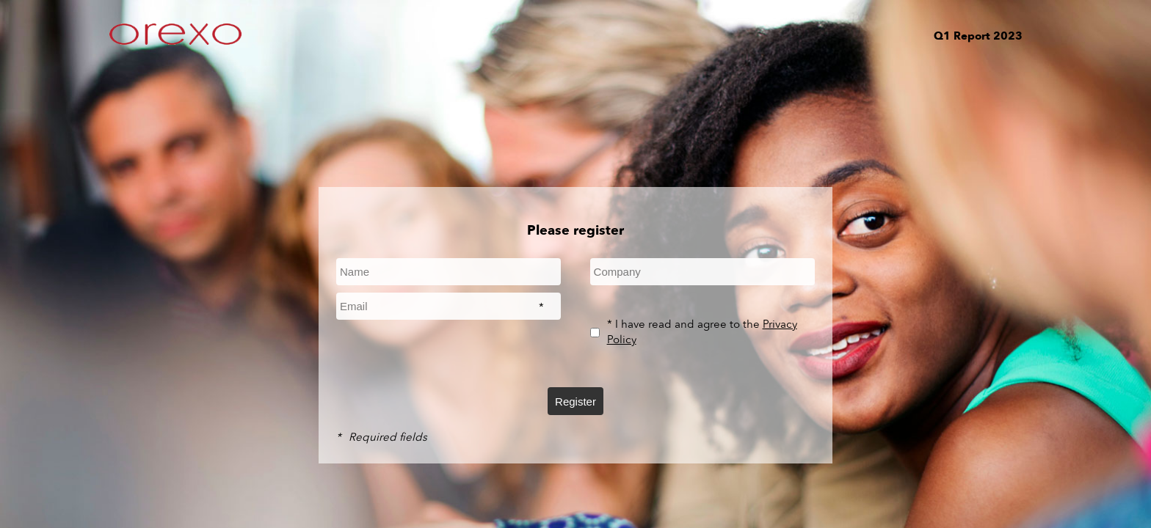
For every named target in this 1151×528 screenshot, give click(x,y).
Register (575, 401)
